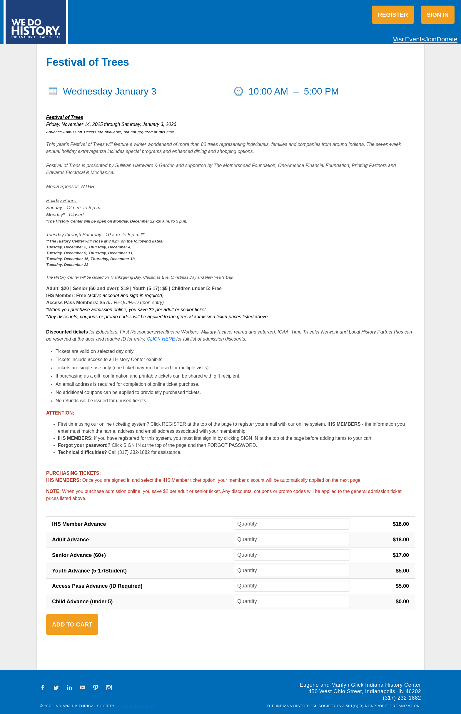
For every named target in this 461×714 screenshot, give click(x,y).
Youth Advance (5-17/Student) (89, 571)
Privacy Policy (139, 706)
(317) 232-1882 (402, 698)
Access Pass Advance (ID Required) (97, 586)
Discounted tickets (67, 331)
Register (393, 14)
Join (431, 39)
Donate (447, 39)
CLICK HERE (161, 338)
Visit (399, 39)
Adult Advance (70, 540)
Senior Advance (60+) (79, 555)
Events (415, 39)
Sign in (438, 14)
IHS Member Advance (79, 524)
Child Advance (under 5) (82, 601)
